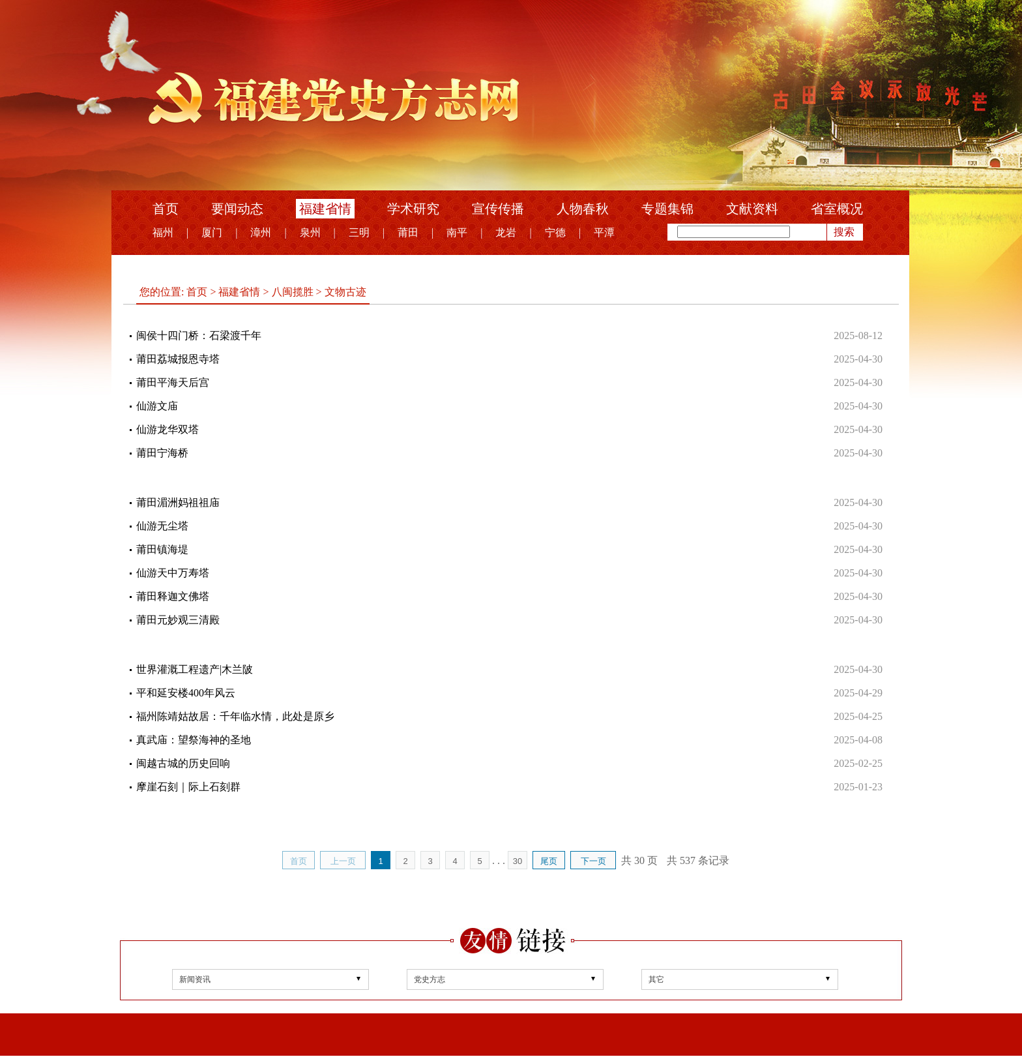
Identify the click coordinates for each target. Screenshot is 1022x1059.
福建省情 (325, 208)
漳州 (260, 232)
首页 (166, 208)
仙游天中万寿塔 (172, 572)
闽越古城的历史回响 (183, 763)
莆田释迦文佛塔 (172, 596)
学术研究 (413, 208)
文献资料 (752, 208)
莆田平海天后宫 (172, 382)
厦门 (211, 232)
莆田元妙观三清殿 (178, 619)
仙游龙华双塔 (167, 429)
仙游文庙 (157, 405)
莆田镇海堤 (162, 549)
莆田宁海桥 (162, 452)
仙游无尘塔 (162, 525)
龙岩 (505, 232)
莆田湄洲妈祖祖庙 (178, 502)
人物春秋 (583, 208)
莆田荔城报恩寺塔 (178, 359)
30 (517, 861)
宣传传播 (498, 208)
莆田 (408, 232)
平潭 (604, 232)
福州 (163, 232)
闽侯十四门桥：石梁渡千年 (198, 335)
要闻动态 (237, 208)
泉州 (310, 232)
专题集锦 (667, 208)
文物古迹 (344, 291)
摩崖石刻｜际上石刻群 (188, 786)
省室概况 (837, 208)
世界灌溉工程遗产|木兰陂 (194, 669)
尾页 (548, 861)
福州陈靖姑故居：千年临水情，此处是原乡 (235, 716)
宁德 (555, 232)
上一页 (343, 861)
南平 (456, 232)
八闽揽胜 (292, 291)
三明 (359, 232)
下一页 (593, 861)
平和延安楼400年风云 (185, 692)
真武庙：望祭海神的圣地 (193, 739)
